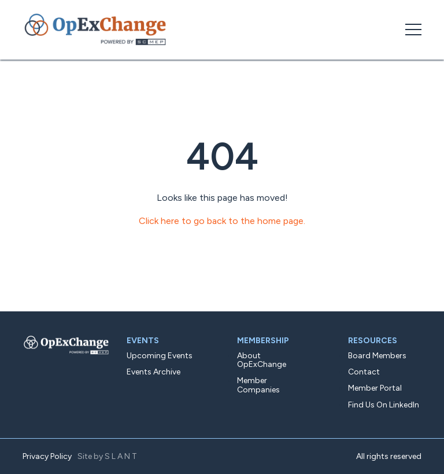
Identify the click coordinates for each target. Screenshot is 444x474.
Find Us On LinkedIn (383, 405)
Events (143, 341)
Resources (372, 341)
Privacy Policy (47, 456)
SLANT (122, 456)
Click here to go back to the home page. (222, 220)
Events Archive (153, 372)
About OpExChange (261, 360)
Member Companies (258, 385)
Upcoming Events (160, 356)
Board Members (377, 356)
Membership (263, 341)
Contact (364, 372)
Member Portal (375, 388)
